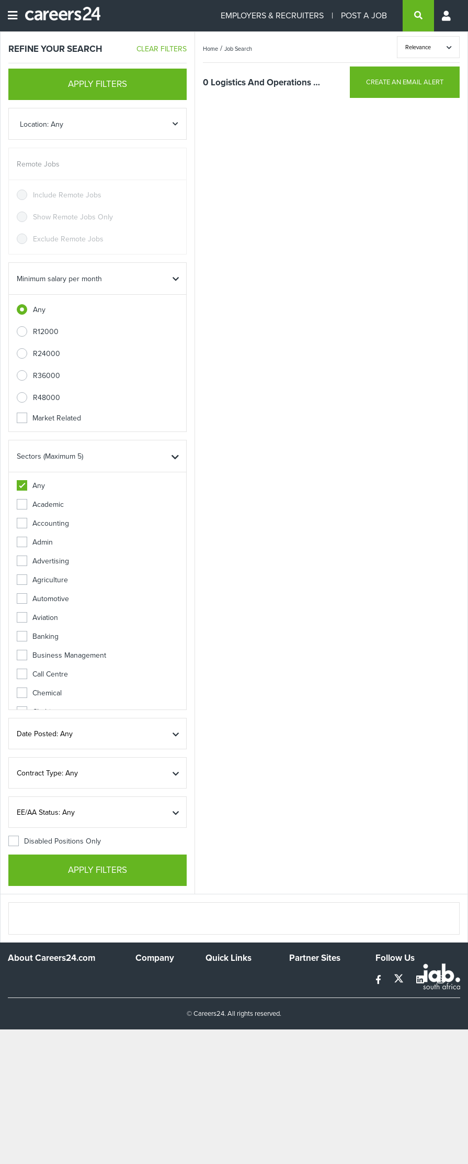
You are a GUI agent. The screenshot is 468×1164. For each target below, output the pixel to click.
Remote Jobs (38, 164)
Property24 (307, 1006)
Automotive (43, 598)
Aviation (37, 617)
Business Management (61, 655)
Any (39, 309)
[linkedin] (421, 979)
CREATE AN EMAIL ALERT (404, 82)
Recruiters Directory (238, 978)
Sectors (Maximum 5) (50, 456)
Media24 (303, 1020)
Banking (38, 636)
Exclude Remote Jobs (68, 239)
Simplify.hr (305, 978)
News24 (302, 992)
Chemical (39, 693)
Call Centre (42, 674)
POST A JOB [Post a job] (364, 15)
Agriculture (42, 579)
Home (210, 49)
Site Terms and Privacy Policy (229, 1011)
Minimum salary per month (59, 278)
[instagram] (440, 979)
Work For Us (155, 978)
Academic (40, 504)
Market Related (49, 418)
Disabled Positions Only (54, 841)
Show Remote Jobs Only (73, 217)
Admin (35, 542)
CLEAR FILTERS (161, 48)
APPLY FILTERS (97, 84)
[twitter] (400, 979)
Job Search (238, 49)
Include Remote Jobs (67, 195)
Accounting (43, 523)
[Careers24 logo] (58, 16)
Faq (212, 1057)
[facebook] (379, 979)
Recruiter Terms (231, 1043)
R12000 (46, 331)
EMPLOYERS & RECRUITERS (272, 15)
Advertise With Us (158, 997)
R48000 (46, 397)
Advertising (43, 561)
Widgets (219, 1029)
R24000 (46, 353)
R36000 (46, 375)
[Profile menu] (447, 16)
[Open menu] (12, 16)
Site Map (219, 992)
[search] (418, 15)
